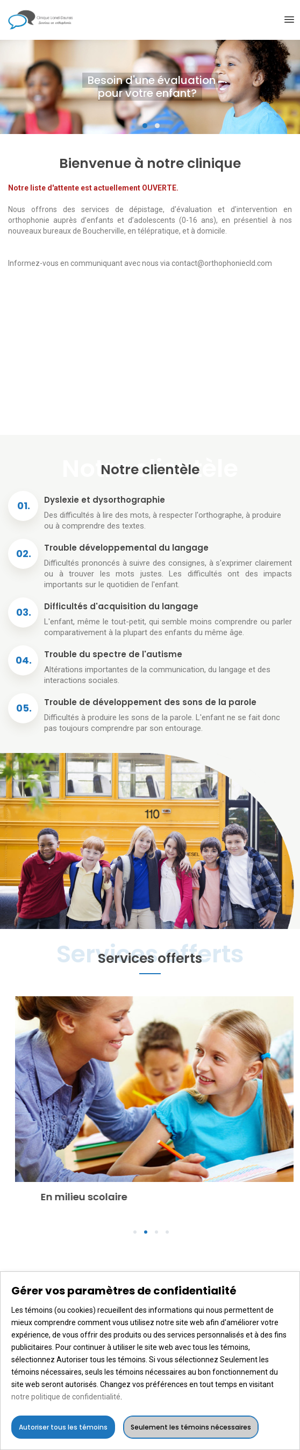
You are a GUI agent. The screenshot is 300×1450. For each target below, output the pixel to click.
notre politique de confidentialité (65, 1396)
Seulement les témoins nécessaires (191, 1427)
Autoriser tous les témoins (63, 1427)
